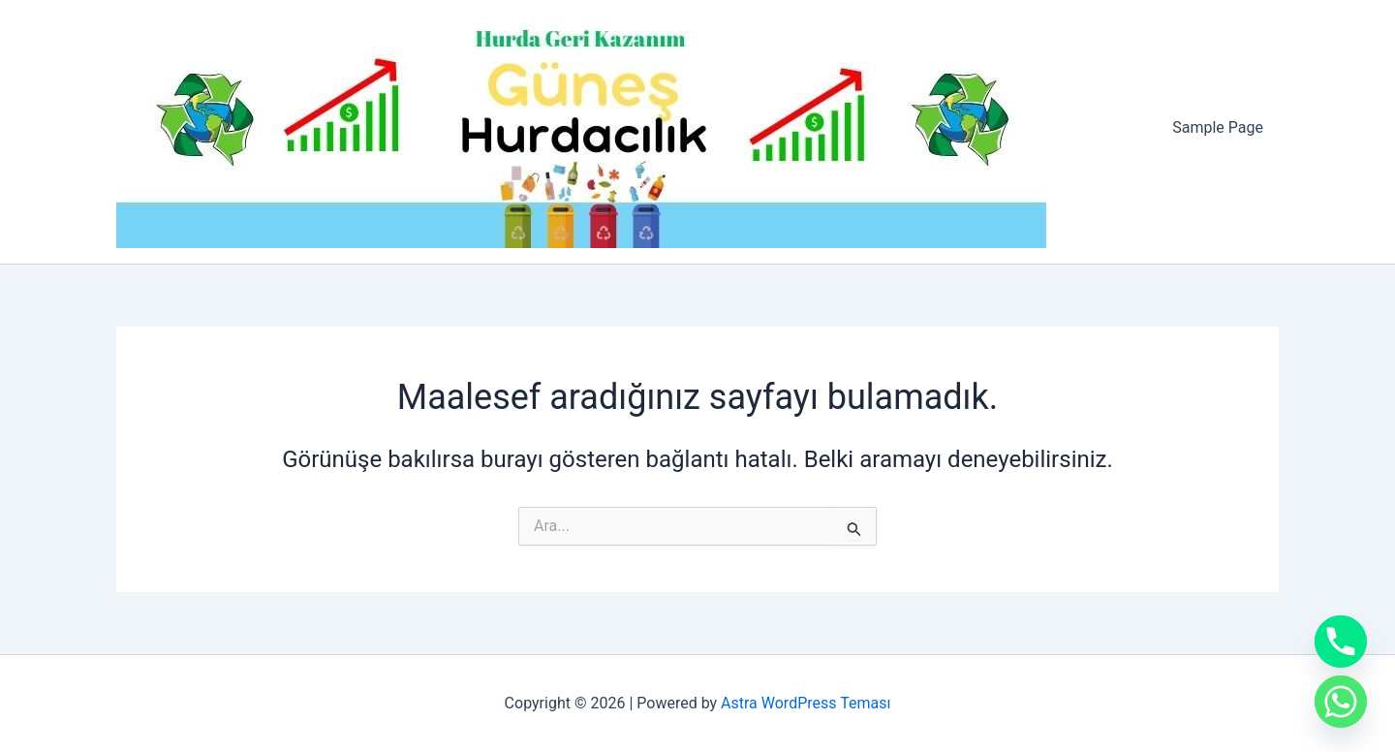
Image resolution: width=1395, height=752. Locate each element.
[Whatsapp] (1341, 701)
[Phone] (1341, 641)
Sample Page (1217, 127)
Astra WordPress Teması (805, 703)
